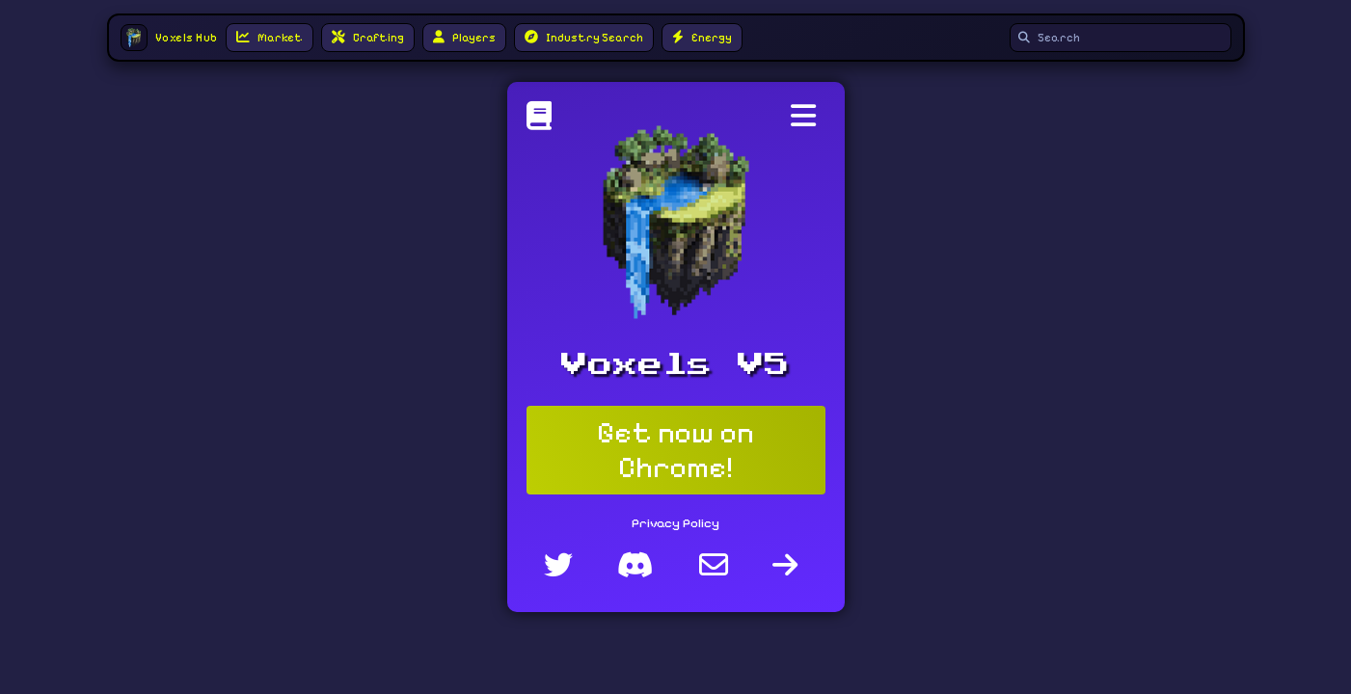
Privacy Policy (675, 523)
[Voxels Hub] (544, 121)
